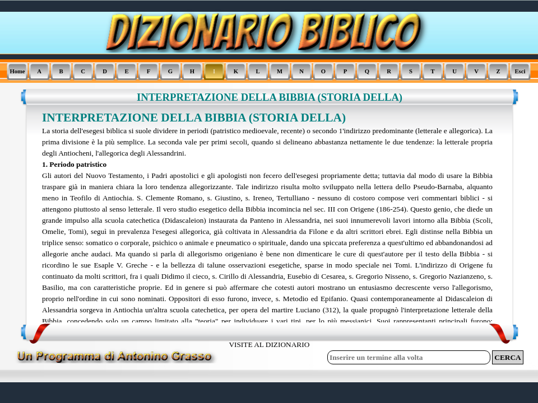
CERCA (507, 357)
